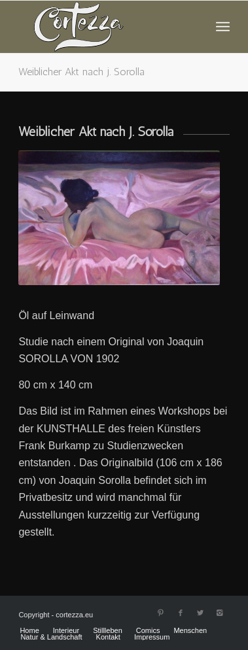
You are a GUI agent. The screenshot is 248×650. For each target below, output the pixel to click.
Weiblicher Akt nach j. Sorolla (81, 71)
